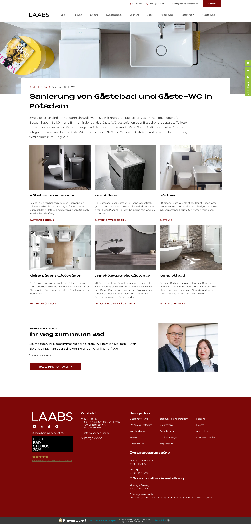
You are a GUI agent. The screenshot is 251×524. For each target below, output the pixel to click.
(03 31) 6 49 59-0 (156, 4)
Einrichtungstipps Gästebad (113, 303)
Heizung (77, 14)
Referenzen (187, 14)
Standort (136, 4)
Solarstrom (166, 425)
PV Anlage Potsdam (141, 425)
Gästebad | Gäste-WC (63, 87)
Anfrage (212, 3)
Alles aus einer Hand (173, 303)
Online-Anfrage (168, 437)
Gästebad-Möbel (40, 220)
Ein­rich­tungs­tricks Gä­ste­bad (122, 275)
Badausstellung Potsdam (174, 418)
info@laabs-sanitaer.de (184, 4)
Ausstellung (208, 14)
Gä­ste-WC (169, 195)
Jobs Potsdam (168, 431)
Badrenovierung (139, 418)
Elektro (94, 14)
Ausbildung (167, 14)
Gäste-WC (166, 220)
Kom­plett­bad (172, 275)
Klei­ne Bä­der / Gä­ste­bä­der (55, 275)
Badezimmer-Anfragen (54, 366)
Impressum (166, 443)
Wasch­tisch (106, 195)
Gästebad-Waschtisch (109, 220)
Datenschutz (137, 443)
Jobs (150, 14)
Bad (62, 14)
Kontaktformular (205, 437)
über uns (134, 14)
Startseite (34, 87)
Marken (134, 437)
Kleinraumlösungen (42, 303)
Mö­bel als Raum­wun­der (52, 195)
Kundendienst (114, 14)
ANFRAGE (247, 88)
